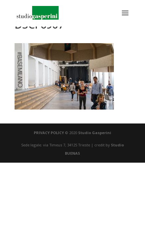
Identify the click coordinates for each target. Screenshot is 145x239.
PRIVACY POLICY (49, 132)
